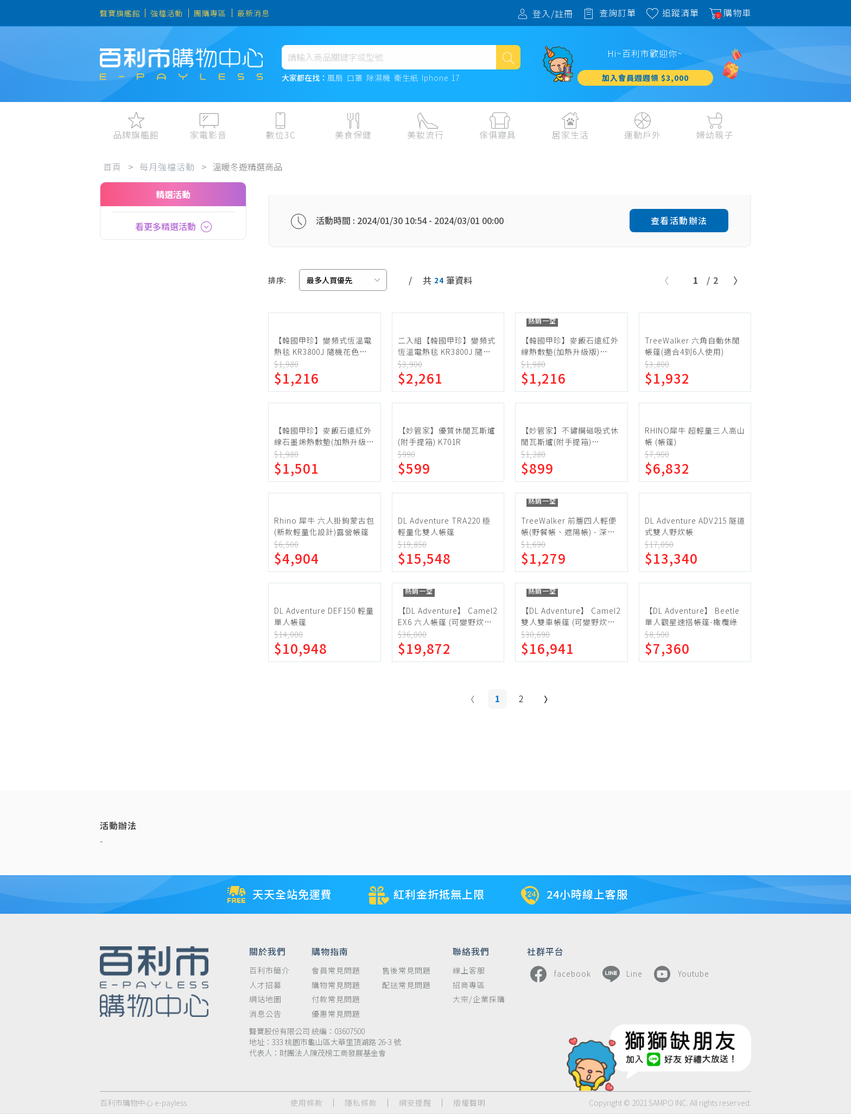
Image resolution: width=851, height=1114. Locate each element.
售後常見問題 (406, 970)
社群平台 (545, 950)
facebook (559, 974)
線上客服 (469, 970)
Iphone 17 (441, 78)
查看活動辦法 (679, 220)
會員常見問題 (336, 970)
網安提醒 (415, 1102)
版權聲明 (469, 1102)
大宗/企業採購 (479, 999)
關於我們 (267, 950)
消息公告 (265, 1013)
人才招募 (265, 985)
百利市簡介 (269, 970)
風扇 (335, 78)
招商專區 (469, 985)
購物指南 (330, 950)
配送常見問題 (406, 985)
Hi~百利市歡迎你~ (645, 53)
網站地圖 (265, 999)
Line (621, 974)
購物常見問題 (336, 985)
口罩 (355, 78)
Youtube (680, 974)
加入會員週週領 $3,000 (645, 77)
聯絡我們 (471, 950)
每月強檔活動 (167, 166)
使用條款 (306, 1102)
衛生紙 (406, 78)
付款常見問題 (336, 999)
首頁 (112, 166)
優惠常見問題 (336, 1013)
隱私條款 (361, 1102)
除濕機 (378, 78)
